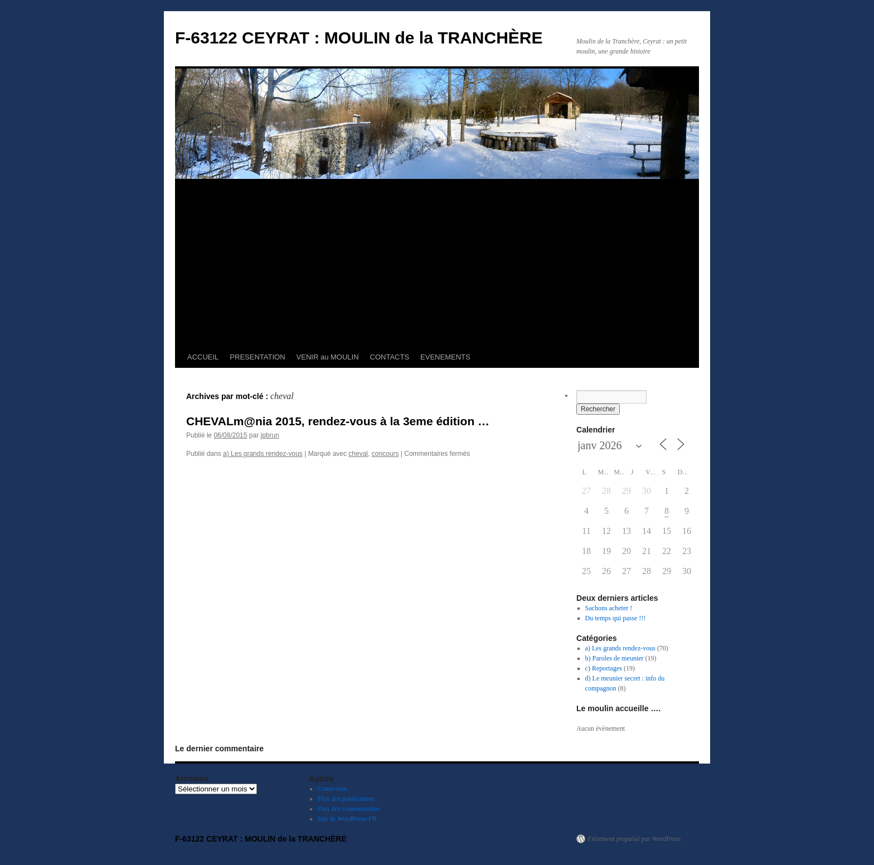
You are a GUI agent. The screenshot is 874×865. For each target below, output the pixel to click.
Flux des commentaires (349, 809)
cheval (358, 454)
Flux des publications (346, 799)
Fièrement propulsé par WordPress (634, 839)
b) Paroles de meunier (614, 658)
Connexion (332, 789)
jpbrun (269, 435)
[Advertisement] (437, 263)
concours (385, 454)
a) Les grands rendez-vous (263, 454)
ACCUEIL (203, 357)
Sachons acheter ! (609, 608)
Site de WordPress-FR (347, 819)
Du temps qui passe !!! (615, 618)
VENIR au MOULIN (328, 357)
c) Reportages (603, 668)
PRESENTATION (257, 357)
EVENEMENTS (445, 357)
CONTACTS (390, 357)
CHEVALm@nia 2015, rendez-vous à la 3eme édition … (337, 421)
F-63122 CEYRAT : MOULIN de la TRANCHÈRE (359, 37)
